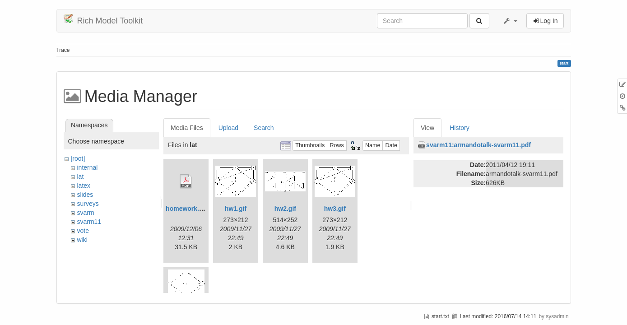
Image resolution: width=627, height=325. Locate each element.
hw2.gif (285, 208)
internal (87, 167)
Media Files (187, 127)
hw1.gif (235, 208)
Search (264, 127)
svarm (85, 212)
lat (80, 176)
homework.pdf (187, 208)
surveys (87, 203)
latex (83, 185)
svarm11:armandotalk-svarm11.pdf (478, 145)
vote (82, 230)
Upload (228, 127)
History (459, 127)
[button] (510, 20)
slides (85, 194)
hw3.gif (335, 208)
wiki (82, 239)
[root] (77, 158)
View (427, 127)
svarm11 (89, 221)
